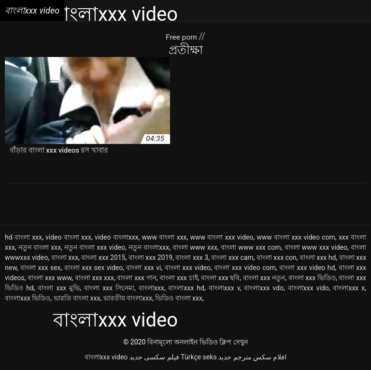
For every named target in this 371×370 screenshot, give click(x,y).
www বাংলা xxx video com (296, 238)
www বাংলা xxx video (222, 238)
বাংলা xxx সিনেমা (109, 288)
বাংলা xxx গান (136, 278)
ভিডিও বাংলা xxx (178, 298)
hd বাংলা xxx (23, 238)
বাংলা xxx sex (40, 268)
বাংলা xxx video (188, 268)
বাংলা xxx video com (244, 268)
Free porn (182, 36)
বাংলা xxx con (277, 258)
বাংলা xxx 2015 (103, 258)
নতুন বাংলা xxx (39, 248)
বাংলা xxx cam (232, 258)
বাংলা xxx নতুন (264, 278)
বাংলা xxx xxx (94, 278)
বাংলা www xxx (194, 248)
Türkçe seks (198, 357)
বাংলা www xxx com (251, 248)
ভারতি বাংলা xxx (77, 298)
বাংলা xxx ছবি (220, 278)
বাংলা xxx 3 (191, 258)
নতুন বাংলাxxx (148, 248)
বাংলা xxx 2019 (150, 258)
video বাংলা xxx (68, 238)
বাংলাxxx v (224, 288)
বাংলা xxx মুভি (59, 288)
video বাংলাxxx (117, 238)
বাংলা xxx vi (143, 268)
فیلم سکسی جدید (154, 357)
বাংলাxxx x (349, 288)
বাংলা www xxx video (316, 248)
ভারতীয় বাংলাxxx (127, 298)
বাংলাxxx (151, 288)
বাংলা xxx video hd (307, 268)
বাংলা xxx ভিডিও (312, 278)
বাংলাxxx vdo (263, 288)
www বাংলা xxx (164, 238)
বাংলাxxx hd (186, 288)
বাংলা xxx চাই (178, 278)
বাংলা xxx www (49, 278)
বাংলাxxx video (106, 357)
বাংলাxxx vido (308, 288)
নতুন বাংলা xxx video (94, 248)
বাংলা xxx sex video (93, 268)
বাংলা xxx (64, 258)
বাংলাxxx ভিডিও (27, 298)
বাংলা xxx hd (318, 258)
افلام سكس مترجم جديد (252, 357)
